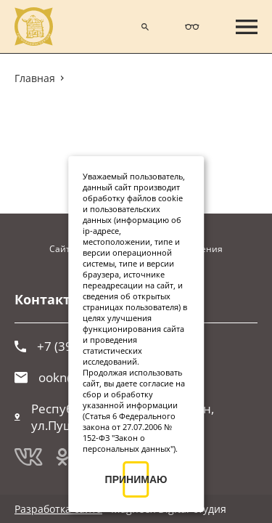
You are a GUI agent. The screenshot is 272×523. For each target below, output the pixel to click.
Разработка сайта (58, 509)
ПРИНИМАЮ (136, 479)
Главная (35, 78)
